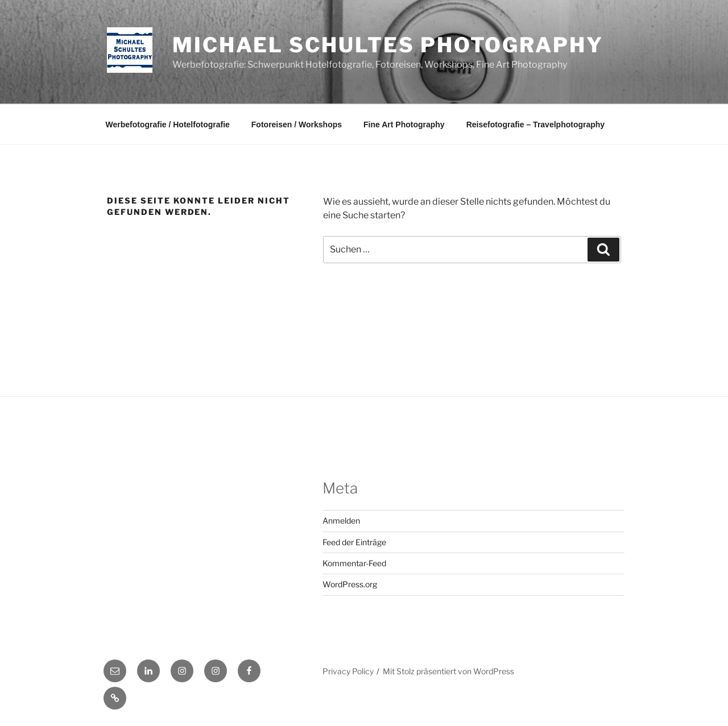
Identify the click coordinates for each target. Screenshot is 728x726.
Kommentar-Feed (354, 563)
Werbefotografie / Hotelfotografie (168, 124)
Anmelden (341, 520)
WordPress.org (349, 584)
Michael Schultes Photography (387, 44)
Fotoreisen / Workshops (296, 124)
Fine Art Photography (404, 124)
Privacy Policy (348, 671)
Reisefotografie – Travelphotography (535, 124)
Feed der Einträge (354, 542)
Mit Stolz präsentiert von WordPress (448, 671)
